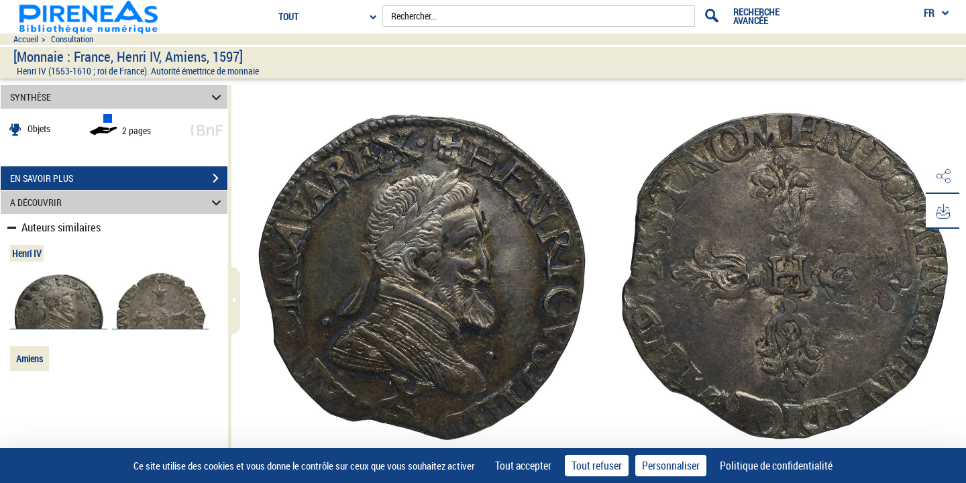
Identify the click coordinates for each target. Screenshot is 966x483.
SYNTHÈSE (117, 97)
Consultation (72, 39)
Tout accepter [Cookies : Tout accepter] (523, 465)
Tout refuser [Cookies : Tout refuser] (597, 465)
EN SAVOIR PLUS (118, 178)
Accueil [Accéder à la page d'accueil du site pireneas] (25, 39)
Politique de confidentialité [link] (776, 465)
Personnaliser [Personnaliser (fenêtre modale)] (671, 465)
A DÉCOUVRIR (117, 202)
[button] (942, 176)
